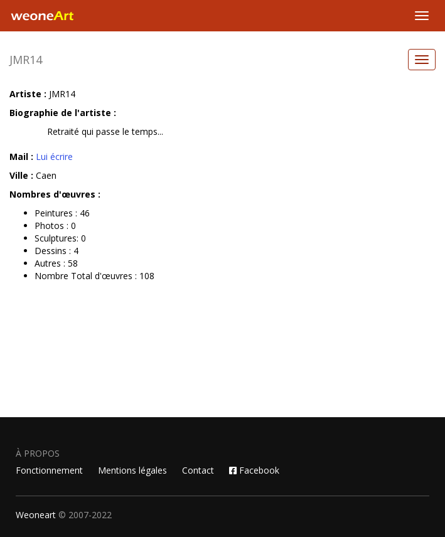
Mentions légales (132, 470)
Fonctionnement (49, 470)
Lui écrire (54, 156)
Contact (198, 470)
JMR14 (25, 59)
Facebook (254, 470)
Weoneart (36, 515)
